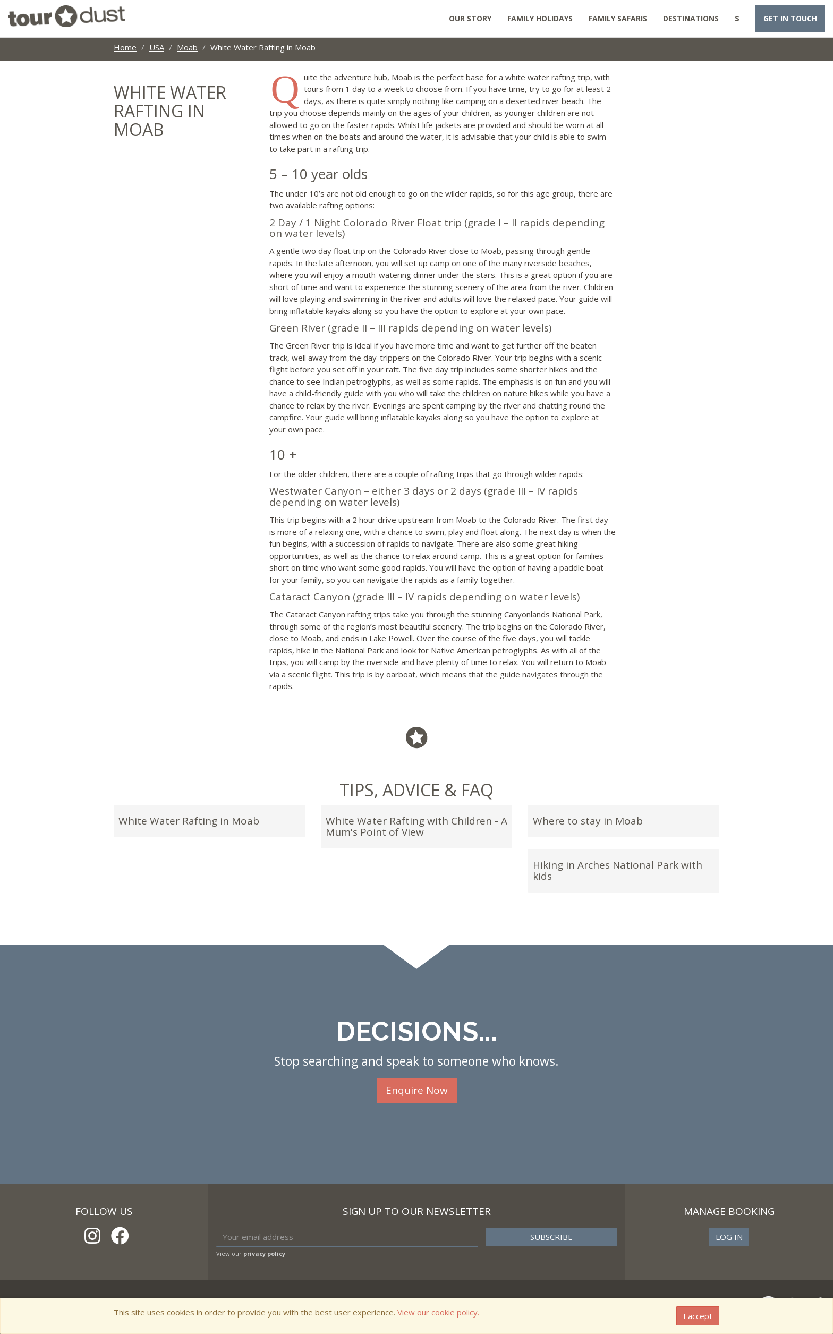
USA (156, 47)
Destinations (691, 18)
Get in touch (790, 18)
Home (125, 47)
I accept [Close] (697, 1316)
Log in (729, 1236)
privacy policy (264, 1253)
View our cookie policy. (438, 1312)
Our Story (470, 18)
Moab (187, 47)
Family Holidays (540, 18)
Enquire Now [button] (417, 1090)
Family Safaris (618, 18)
